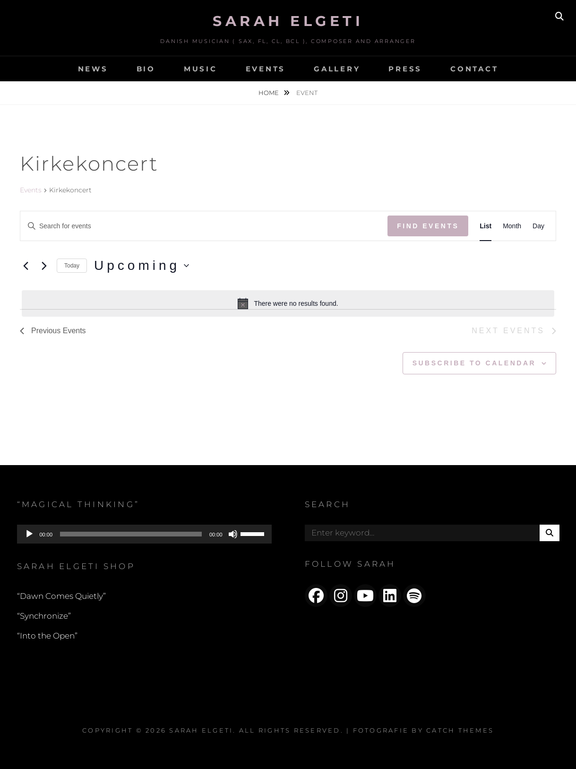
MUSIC (200, 68)
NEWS (93, 68)
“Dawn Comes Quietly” (61, 596)
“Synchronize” (44, 616)
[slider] (131, 534)
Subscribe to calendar (474, 363)
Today (71, 265)
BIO (146, 68)
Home (269, 92)
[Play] (29, 534)
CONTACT (474, 68)
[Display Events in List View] (485, 226)
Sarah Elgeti (288, 21)
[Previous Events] (25, 265)
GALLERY (337, 68)
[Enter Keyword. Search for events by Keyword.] (203, 226)
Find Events (428, 226)
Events (31, 190)
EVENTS (266, 68)
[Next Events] (44, 265)
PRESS (405, 68)
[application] (144, 534)
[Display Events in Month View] (512, 226)
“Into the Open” (47, 635)
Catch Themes (460, 730)
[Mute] (233, 534)
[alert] (288, 303)
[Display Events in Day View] (538, 226)
